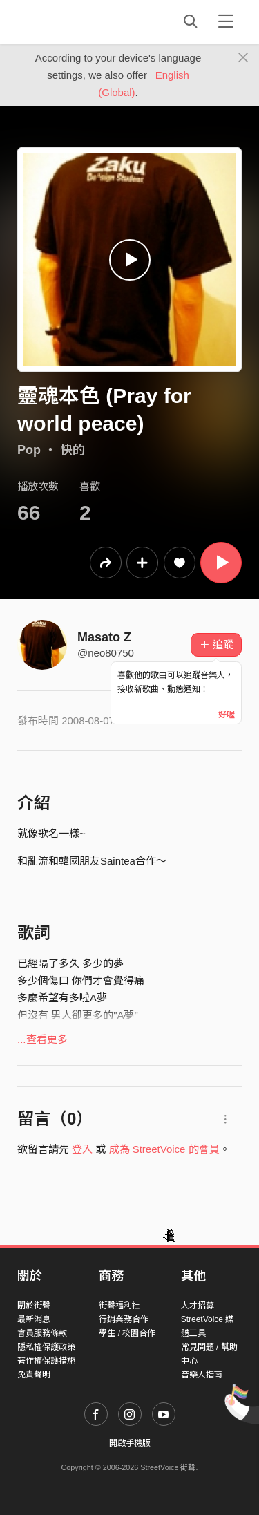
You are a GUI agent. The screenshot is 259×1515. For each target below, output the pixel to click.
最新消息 (33, 1319)
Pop (29, 450)
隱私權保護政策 (46, 1347)
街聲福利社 (119, 1305)
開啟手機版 (130, 1443)
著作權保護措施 (46, 1361)
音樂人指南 (201, 1375)
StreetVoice (74, 21)
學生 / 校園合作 (127, 1333)
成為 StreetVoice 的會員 (164, 1149)
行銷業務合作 (123, 1319)
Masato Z (104, 637)
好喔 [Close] (226, 714)
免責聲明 (33, 1375)
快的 (72, 450)
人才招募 (197, 1305)
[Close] (243, 58)
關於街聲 (33, 1305)
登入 (82, 1149)
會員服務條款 (42, 1333)
